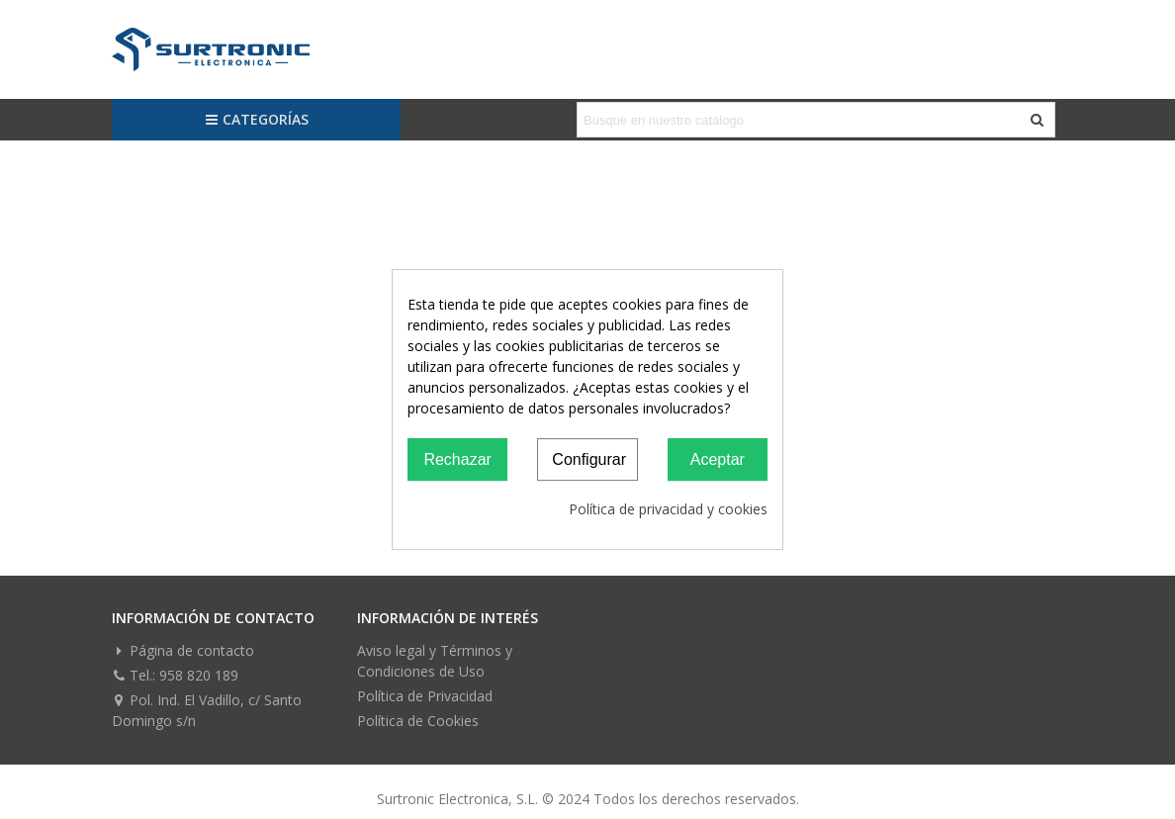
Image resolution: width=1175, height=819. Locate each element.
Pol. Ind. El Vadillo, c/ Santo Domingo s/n (207, 709)
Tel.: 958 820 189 (175, 675)
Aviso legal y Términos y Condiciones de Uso (434, 661)
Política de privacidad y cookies (668, 509)
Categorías (257, 119)
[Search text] (800, 119)
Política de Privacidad (425, 695)
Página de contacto (183, 650)
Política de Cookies (418, 720)
